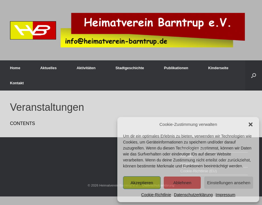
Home (15, 68)
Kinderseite (218, 68)
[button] (250, 124)
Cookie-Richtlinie (156, 194)
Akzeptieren (141, 182)
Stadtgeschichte (129, 68)
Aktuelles (48, 68)
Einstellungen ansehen (228, 182)
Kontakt (17, 83)
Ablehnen (182, 182)
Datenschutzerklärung (193, 194)
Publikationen (176, 68)
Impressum (225, 194)
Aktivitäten (86, 68)
